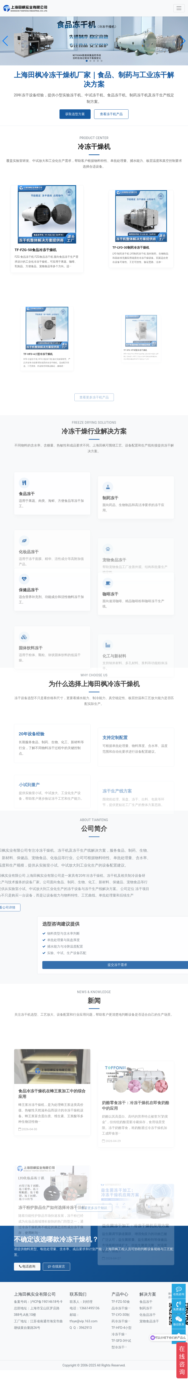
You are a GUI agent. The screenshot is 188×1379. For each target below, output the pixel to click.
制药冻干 (145, 1308)
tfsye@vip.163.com (84, 1321)
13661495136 (89, 1308)
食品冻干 (145, 1302)
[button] (5, 41)
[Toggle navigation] (179, 8)
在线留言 (56, 1266)
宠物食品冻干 (149, 1321)
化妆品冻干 (147, 1315)
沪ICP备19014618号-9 (46, 1302)
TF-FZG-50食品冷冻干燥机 (42, 238)
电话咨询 (27, 1266)
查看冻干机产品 (111, 114)
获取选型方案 (75, 114)
